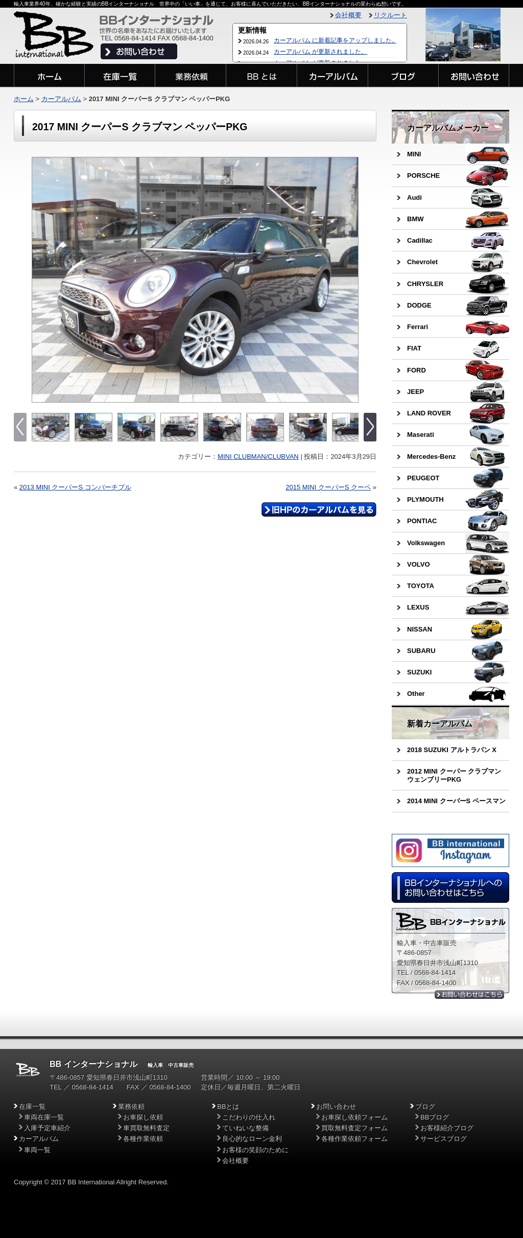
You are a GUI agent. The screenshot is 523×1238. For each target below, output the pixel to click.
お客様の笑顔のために (255, 1150)
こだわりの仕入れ (248, 1117)
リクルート (390, 15)
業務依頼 (131, 1106)
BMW (415, 219)
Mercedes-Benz (431, 456)
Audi (414, 197)
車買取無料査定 (146, 1128)
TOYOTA (420, 586)
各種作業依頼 (143, 1138)
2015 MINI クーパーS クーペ (328, 487)
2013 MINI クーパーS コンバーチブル (75, 487)
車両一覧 (37, 1150)
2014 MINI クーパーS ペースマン (456, 801)
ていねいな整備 (245, 1128)
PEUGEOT (423, 478)
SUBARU (421, 651)
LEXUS (418, 607)
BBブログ (434, 1117)
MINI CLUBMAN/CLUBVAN (258, 456)
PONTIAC (422, 521)
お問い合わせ (336, 1106)
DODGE (419, 305)
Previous (40, 280)
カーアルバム (61, 99)
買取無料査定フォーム (354, 1128)
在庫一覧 (32, 1106)
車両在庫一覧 (44, 1117)
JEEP (415, 391)
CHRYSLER (425, 284)
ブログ (425, 1106)
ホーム (24, 99)
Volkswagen (426, 543)
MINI (414, 154)
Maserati (420, 434)
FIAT (414, 348)
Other (416, 693)
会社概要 (348, 15)
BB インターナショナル (93, 1064)
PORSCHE (423, 175)
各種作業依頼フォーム (354, 1138)
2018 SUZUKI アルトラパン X (451, 750)
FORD (416, 370)
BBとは (228, 1106)
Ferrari (417, 327)
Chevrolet (422, 262)
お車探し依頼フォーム (354, 1117)
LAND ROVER (429, 413)
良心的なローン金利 (252, 1138)
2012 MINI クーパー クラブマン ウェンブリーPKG (454, 775)
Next (349, 280)
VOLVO (418, 564)
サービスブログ (443, 1138)
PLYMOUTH (425, 499)
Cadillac (420, 240)
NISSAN (419, 629)
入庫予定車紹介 (47, 1128)
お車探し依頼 (143, 1117)
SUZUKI (419, 672)
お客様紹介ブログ (446, 1128)
